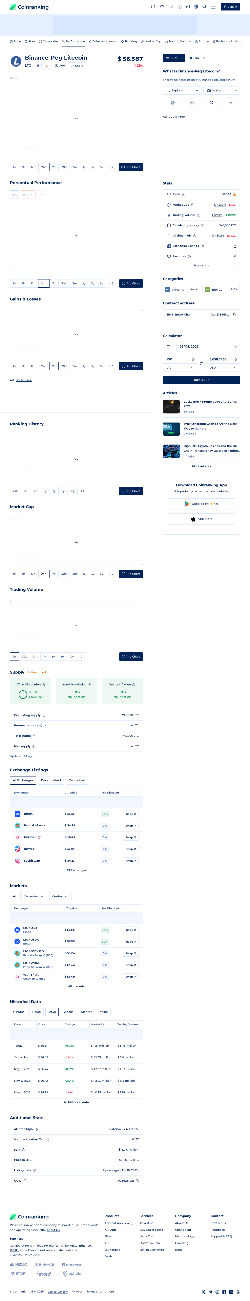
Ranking (129, 41)
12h (33, 167)
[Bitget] (72, 1264)
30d (64, 167)
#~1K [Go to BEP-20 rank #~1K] (234, 289)
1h (14, 167)
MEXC (74, 1245)
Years (104, 1012)
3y (92, 167)
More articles (201, 466)
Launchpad (112, 1250)
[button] (181, 289)
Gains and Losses (103, 41)
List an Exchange (152, 1250)
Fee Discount (110, 792)
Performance (73, 41)
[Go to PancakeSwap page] (37, 825)
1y (84, 167)
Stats (30, 41)
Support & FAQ (221, 1236)
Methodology (184, 1236)
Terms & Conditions (101, 1291)
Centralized (77, 780)
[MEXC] (18, 1264)
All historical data (76, 1102)
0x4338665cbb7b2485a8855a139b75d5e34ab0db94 (221, 314)
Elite (107, 1236)
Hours (36, 1012)
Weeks (68, 1012)
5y (101, 167)
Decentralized (51, 780)
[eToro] (44, 1274)
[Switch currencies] (201, 363)
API (106, 1243)
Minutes (18, 1012)
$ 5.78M (217, 215)
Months (86, 1012)
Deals (108, 1256)
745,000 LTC (227, 225)
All (82, 491)
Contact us (218, 1223)
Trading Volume (178, 41)
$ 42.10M (220, 204)
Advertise (146, 1223)
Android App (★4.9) (118, 1223)
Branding (182, 1243)
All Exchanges (23, 780)
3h (23, 167)
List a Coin (147, 1236)
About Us (53, 1230)
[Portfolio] (162, 7)
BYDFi (14, 1250)
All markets (76, 986)
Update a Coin (150, 1243)
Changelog (183, 1230)
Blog (178, 1250)
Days (52, 1012)
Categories (48, 41)
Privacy (77, 1291)
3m (75, 167)
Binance (85, 1245)
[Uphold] (72, 1274)
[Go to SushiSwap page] (37, 861)
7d (54, 167)
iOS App (110, 1230)
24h (44, 167)
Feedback (218, 1230)
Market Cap (151, 41)
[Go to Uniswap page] (37, 837)
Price (15, 41)
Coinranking (29, 7)
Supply (202, 41)
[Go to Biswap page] (37, 849)
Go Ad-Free (24, 380)
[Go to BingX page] (37, 814)
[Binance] (44, 1265)
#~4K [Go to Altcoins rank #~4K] (194, 289)
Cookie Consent (58, 1291)
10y (72, 491)
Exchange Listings (227, 41)
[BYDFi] (18, 1274)
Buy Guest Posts (151, 1230)
